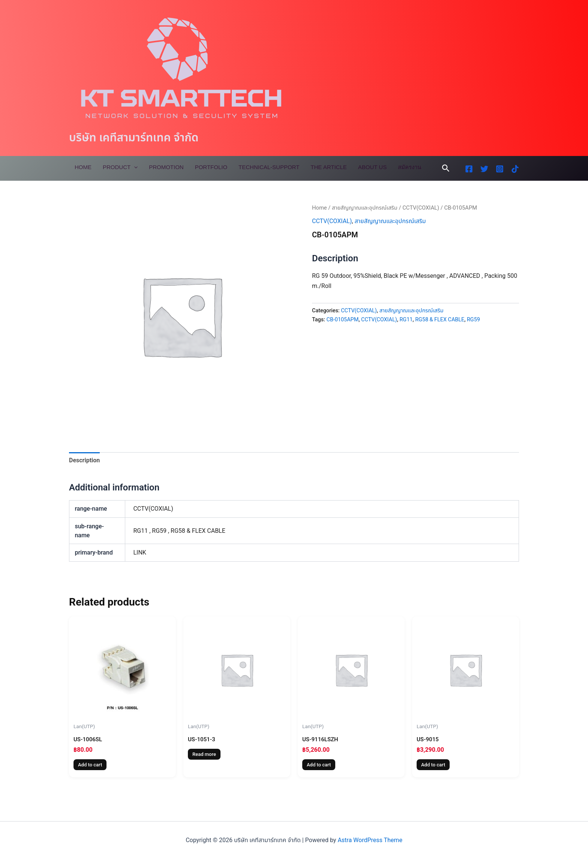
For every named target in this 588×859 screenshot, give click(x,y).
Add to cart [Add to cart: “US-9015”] (433, 765)
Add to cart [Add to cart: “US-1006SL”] (90, 765)
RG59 (473, 319)
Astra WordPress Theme (370, 840)
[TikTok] (515, 169)
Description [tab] (84, 460)
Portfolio (211, 167)
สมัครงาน (409, 167)
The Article (328, 167)
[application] (134, 167)
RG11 (405, 319)
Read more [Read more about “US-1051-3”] (204, 754)
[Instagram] (500, 169)
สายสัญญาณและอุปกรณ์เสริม (365, 207)
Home (83, 167)
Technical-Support (268, 167)
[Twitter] (484, 169)
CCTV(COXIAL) (420, 207)
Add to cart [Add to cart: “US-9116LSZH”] (319, 765)
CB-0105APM (343, 319)
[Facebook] (469, 169)
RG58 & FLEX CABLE (439, 319)
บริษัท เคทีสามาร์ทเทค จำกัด (133, 137)
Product (120, 167)
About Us (372, 167)
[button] (446, 168)
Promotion (166, 167)
